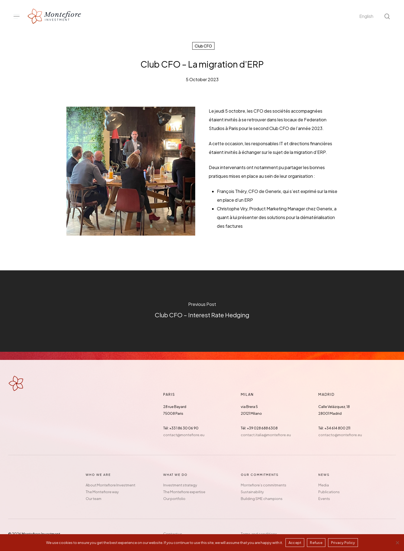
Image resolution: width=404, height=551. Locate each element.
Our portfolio (174, 498)
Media (323, 485)
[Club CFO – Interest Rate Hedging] (202, 311)
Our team (93, 498)
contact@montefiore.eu (183, 435)
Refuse (316, 542)
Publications (329, 492)
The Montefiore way (102, 492)
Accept (295, 542)
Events (324, 498)
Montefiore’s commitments (263, 485)
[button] (17, 16)
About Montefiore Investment (110, 485)
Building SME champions (262, 498)
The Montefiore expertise (184, 492)
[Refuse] (397, 542)
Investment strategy (180, 485)
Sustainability (252, 492)
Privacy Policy (343, 542)
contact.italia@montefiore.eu (266, 435)
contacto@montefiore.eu (340, 435)
